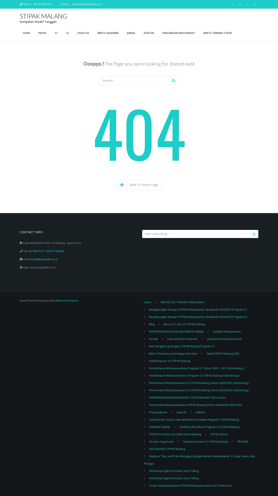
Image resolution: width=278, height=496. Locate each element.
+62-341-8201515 (42, 4)
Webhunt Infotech (66, 300)
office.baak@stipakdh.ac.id (86, 4)
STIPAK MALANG (43, 16)
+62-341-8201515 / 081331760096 (43, 251)
